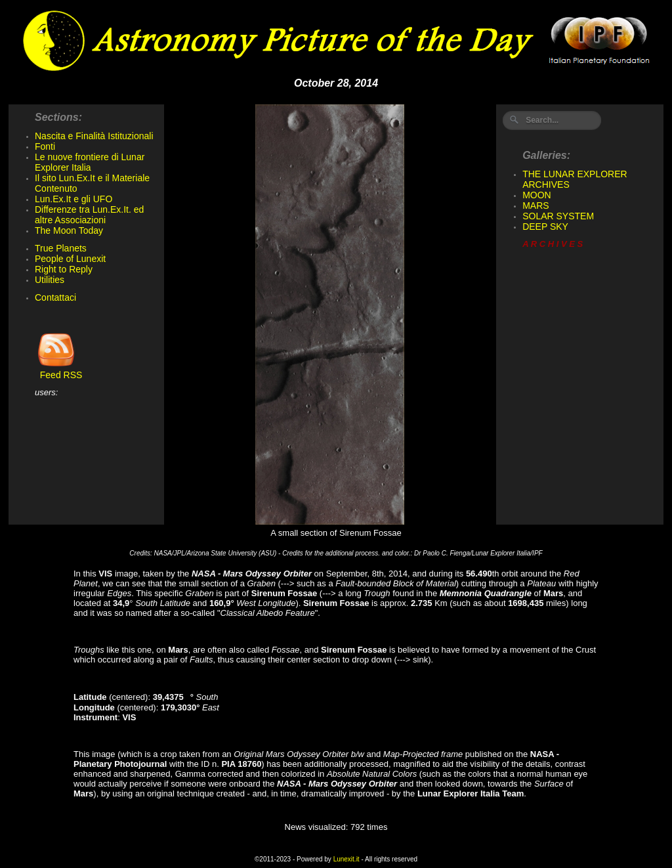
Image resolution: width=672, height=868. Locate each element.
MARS (535, 205)
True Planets (61, 248)
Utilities (49, 279)
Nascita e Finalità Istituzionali (94, 136)
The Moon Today (69, 230)
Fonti (45, 146)
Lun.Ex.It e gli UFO (73, 199)
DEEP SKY (545, 226)
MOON (536, 195)
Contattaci (55, 297)
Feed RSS (58, 370)
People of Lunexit (70, 258)
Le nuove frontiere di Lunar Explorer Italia (89, 162)
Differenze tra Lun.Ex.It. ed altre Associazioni (89, 214)
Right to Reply (64, 269)
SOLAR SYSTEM (558, 216)
